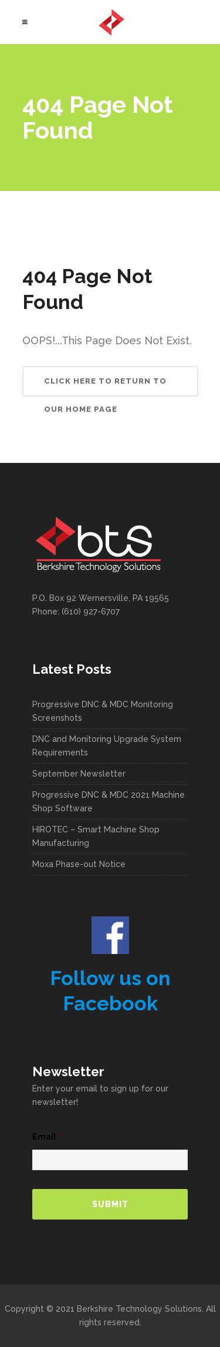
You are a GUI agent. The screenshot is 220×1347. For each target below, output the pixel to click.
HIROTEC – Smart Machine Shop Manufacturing (96, 836)
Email (48, 1136)
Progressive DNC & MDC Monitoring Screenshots (102, 711)
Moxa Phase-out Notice (79, 864)
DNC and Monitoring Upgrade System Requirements (106, 745)
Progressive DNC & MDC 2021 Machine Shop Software (108, 801)
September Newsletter (79, 773)
